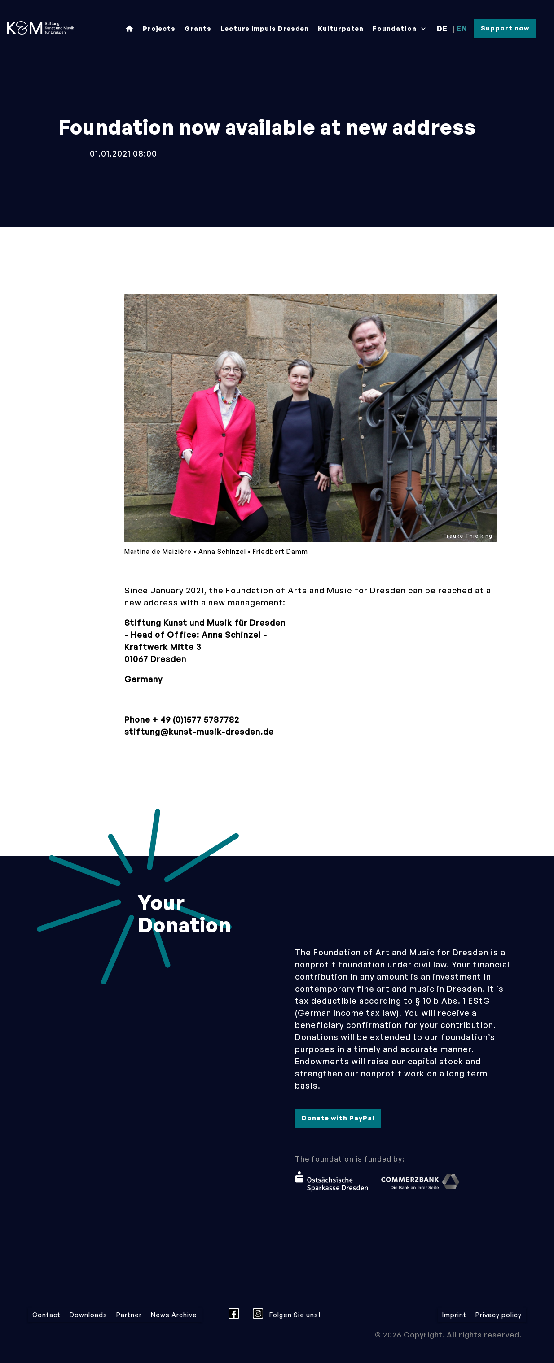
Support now (505, 28)
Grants (198, 28)
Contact (46, 1315)
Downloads (88, 1315)
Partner (129, 1315)
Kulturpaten (341, 28)
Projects (159, 28)
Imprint (454, 1315)
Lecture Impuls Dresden (264, 28)
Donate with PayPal (338, 1118)
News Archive (174, 1315)
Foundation (400, 28)
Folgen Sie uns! (287, 1314)
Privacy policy (498, 1315)
